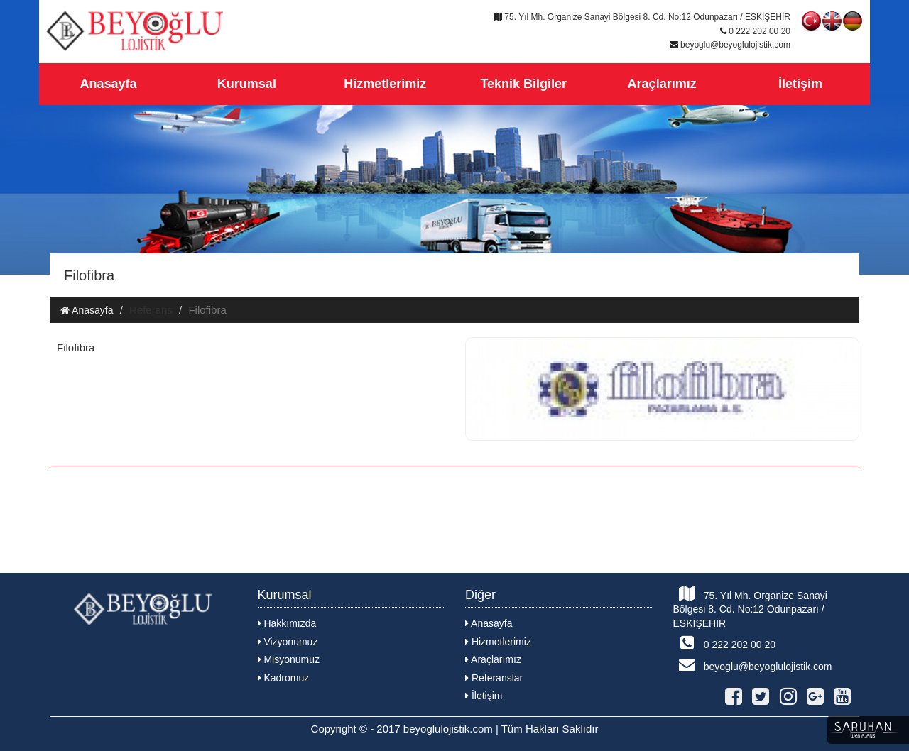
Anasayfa (108, 84)
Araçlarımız (662, 84)
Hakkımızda (287, 623)
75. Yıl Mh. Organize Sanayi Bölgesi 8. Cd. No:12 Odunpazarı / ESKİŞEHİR (750, 607)
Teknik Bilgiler (523, 84)
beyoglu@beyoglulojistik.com (752, 664)
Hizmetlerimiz (385, 84)
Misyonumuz (289, 659)
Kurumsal (246, 84)
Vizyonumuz (288, 641)
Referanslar (494, 678)
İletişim (800, 84)
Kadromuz (284, 678)
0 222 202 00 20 (724, 642)
